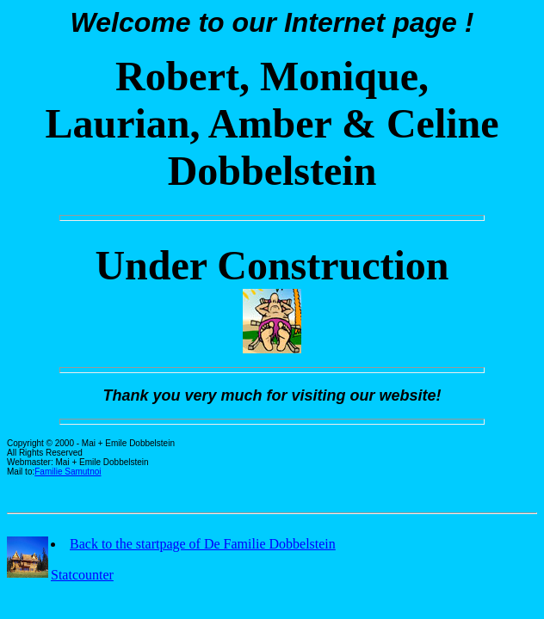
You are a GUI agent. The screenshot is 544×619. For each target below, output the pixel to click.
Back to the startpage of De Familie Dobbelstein (203, 543)
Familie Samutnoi (67, 471)
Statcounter (82, 574)
